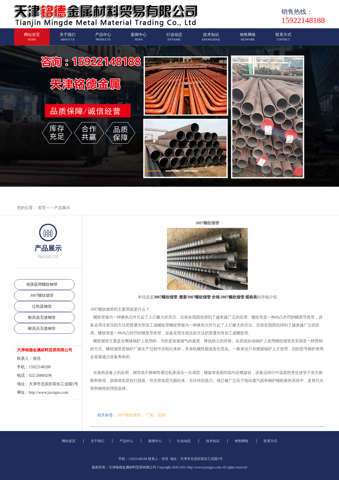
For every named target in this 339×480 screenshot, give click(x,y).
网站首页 (32, 39)
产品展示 (62, 208)
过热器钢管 (42, 306)
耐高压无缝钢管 (42, 328)
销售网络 (248, 39)
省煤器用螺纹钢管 (42, 284)
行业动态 (174, 39)
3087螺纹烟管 (42, 295)
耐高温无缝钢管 (42, 317)
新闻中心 (139, 39)
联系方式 (283, 39)
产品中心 (103, 39)
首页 (42, 208)
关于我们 (67, 39)
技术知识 (211, 39)
